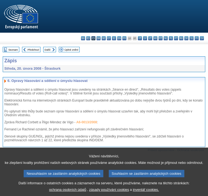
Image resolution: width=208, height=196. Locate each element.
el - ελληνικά (114, 38)
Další (48, 49)
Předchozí (33, 49)
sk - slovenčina (186, 38)
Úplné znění (71, 49)
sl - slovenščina (192, 38)
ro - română (181, 38)
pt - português (176, 38)
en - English (119, 38)
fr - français (124, 38)
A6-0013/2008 (86, 122)
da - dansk (99, 38)
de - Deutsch (104, 38)
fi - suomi (197, 38)
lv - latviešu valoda (145, 38)
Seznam (13, 49)
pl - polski (171, 38)
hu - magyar (155, 38)
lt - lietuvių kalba (150, 38)
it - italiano (140, 38)
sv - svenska (202, 38)
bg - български (83, 38)
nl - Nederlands (166, 38)
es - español (88, 38)
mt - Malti (161, 38)
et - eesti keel (109, 38)
